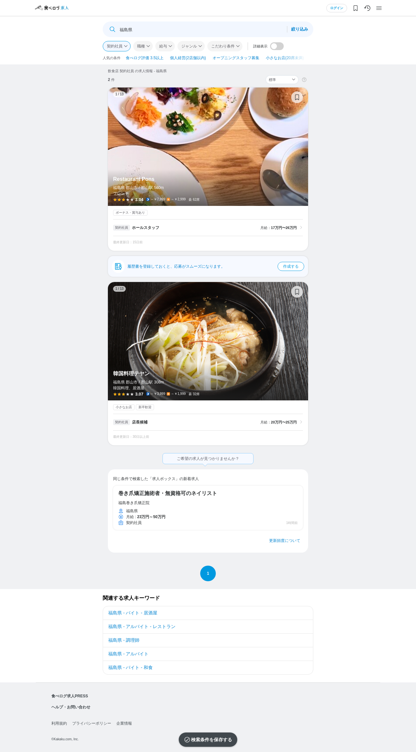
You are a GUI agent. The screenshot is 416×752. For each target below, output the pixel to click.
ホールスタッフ (145, 228)
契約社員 (115, 46)
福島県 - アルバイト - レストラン (142, 626)
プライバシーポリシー (91, 723)
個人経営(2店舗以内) (188, 58)
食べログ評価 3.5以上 (144, 58)
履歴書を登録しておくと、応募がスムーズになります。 (215, 266)
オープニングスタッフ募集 (236, 58)
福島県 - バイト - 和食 (130, 667)
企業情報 (124, 723)
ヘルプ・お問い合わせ (70, 707)
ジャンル (189, 46)
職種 (141, 46)
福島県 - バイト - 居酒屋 (132, 612)
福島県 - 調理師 (123, 640)
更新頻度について (284, 540)
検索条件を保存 (207, 739)
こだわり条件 (223, 46)
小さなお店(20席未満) (285, 58)
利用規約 (59, 723)
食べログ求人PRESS (69, 696)
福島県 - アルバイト (128, 653)
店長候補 (140, 422)
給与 (163, 46)
